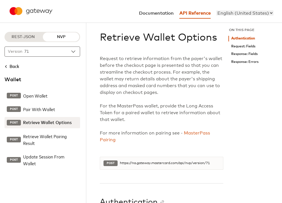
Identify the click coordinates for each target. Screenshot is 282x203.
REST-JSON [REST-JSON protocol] (23, 37)
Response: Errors (245, 62)
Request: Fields (243, 46)
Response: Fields (244, 54)
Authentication (243, 38)
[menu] (245, 13)
